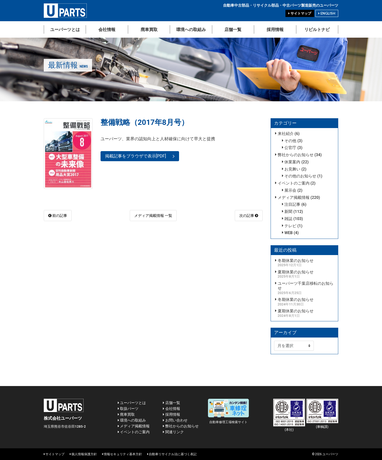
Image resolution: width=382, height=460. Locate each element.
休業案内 (292, 162)
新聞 (288, 211)
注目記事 (292, 204)
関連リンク (173, 432)
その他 (290, 140)
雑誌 (288, 218)
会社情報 (106, 29)
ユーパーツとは (65, 29)
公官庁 (290, 147)
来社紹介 (286, 133)
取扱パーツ (128, 408)
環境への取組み (191, 29)
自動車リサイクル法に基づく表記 (172, 454)
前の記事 (57, 215)
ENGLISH (326, 13)
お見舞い (292, 169)
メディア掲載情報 (294, 197)
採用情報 (275, 29)
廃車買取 (149, 29)
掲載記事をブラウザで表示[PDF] (135, 156)
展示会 (290, 190)
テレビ (290, 226)
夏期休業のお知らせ (296, 272)
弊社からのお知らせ (296, 154)
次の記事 (248, 215)
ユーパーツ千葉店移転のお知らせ (305, 286)
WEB (288, 232)
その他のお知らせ (300, 176)
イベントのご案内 (294, 183)
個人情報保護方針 (83, 454)
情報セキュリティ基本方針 (122, 454)
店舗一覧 (232, 29)
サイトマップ (299, 13)
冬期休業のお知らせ (296, 260)
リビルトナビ (317, 29)
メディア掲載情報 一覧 (153, 215)
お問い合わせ (175, 420)
